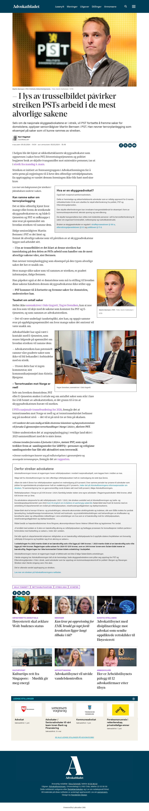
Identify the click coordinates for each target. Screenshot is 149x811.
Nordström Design (79, 794)
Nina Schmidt (75, 783)
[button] (134, 699)
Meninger (72, 6)
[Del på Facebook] (121, 145)
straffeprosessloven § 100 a (103, 224)
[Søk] (126, 6)
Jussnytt (59, 6)
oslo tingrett (21, 587)
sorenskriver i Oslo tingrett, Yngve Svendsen (52, 305)
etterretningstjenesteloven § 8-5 (70, 227)
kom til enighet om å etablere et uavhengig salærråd (69, 502)
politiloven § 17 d (94, 227)
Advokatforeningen (57, 786)
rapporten (63, 459)
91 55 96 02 (92, 783)
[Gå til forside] (32, 6)
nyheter (74, 587)
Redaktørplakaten (75, 789)
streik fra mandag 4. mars (29, 164)
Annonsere (110, 6)
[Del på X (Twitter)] (125, 145)
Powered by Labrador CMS (74, 807)
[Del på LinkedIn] (130, 145)
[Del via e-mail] (134, 145)
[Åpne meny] (133, 6)
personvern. (102, 792)
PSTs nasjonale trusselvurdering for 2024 (38, 409)
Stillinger (97, 6)
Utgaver (84, 6)
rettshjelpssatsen (42, 587)
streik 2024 (61, 587)
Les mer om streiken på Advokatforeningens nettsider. (37, 572)
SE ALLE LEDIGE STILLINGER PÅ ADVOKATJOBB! (74, 737)
